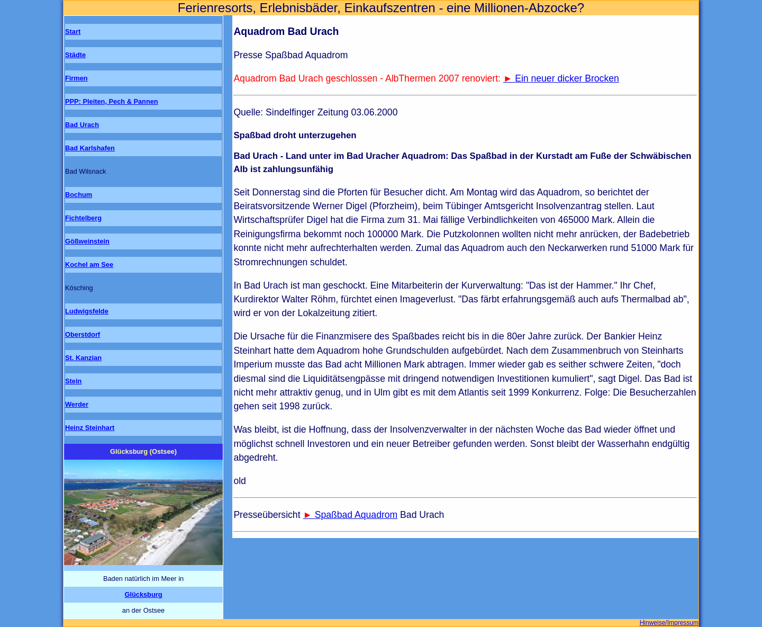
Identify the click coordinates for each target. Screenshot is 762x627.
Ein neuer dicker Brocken (567, 78)
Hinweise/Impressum (669, 622)
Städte (75, 55)
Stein (73, 381)
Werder (76, 404)
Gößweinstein (87, 241)
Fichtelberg (83, 218)
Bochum (78, 195)
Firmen (76, 78)
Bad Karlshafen (90, 148)
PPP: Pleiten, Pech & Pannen (111, 101)
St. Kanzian (83, 358)
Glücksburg (143, 594)
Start (72, 31)
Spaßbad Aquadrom (356, 514)
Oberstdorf (82, 334)
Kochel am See (89, 264)
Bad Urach (82, 125)
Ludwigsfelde (86, 311)
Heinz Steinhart (89, 428)
